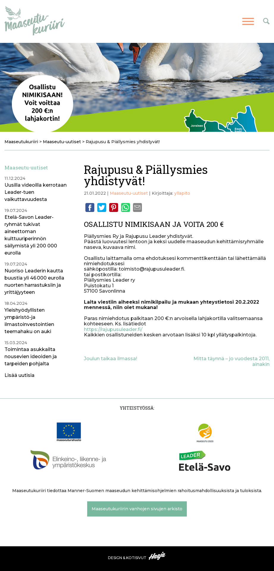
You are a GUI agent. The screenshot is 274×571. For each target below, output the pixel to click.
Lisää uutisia (19, 375)
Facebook (89, 207)
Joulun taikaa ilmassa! (110, 358)
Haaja (157, 556)
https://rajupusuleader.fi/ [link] (113, 329)
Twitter (101, 207)
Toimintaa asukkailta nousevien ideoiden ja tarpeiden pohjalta (30, 356)
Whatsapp (125, 207)
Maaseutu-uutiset (129, 193)
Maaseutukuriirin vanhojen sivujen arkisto (137, 508)
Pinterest (113, 207)
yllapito (182, 193)
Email (137, 207)
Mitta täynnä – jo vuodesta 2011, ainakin (231, 361)
